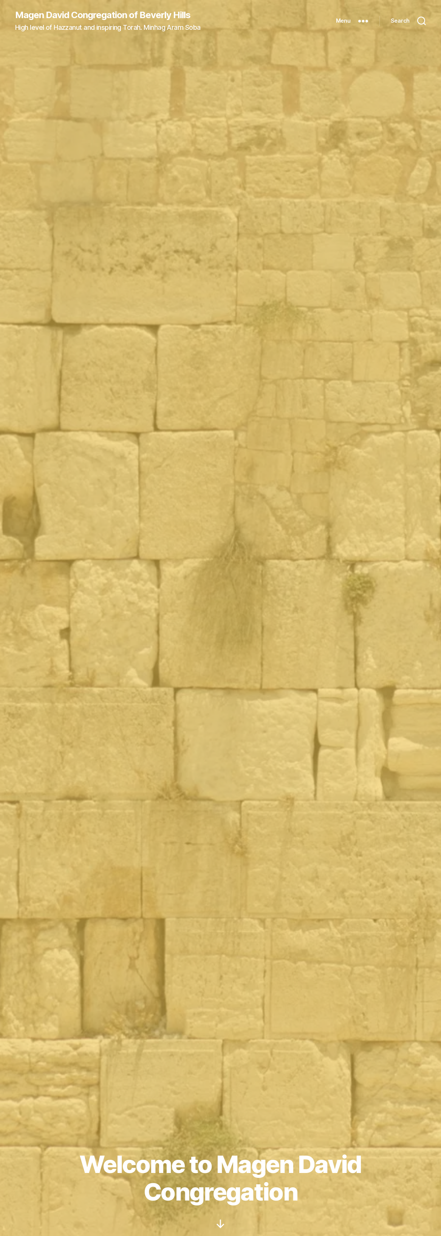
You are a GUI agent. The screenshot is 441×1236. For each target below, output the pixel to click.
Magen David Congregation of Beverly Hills (102, 15)
